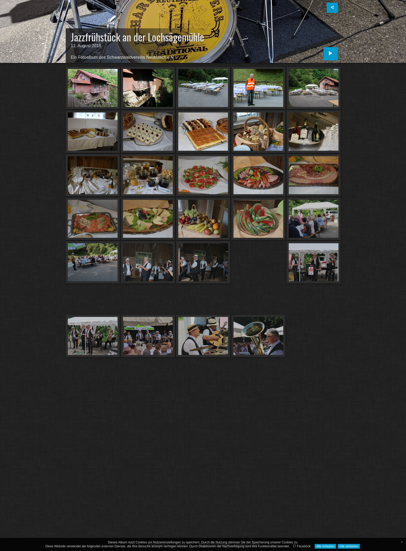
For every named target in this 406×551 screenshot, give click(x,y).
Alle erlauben (325, 546)
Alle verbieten (348, 546)
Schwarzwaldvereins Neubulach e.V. (140, 57)
